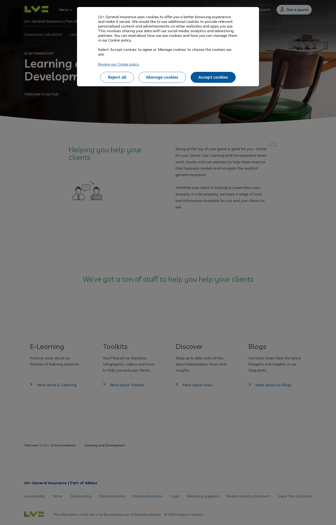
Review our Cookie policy (118, 64)
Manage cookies (162, 77)
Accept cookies (213, 77)
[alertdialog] (168, 46)
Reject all (117, 77)
